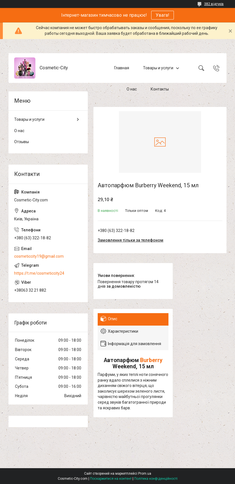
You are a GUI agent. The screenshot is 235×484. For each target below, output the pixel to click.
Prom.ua (144, 474)
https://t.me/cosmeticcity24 (39, 273)
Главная (121, 68)
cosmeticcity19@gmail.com (39, 256)
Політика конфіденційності (156, 479)
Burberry (151, 360)
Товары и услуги (158, 68)
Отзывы (21, 141)
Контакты (160, 89)
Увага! (162, 15)
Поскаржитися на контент (111, 479)
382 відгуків (214, 4)
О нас (132, 89)
